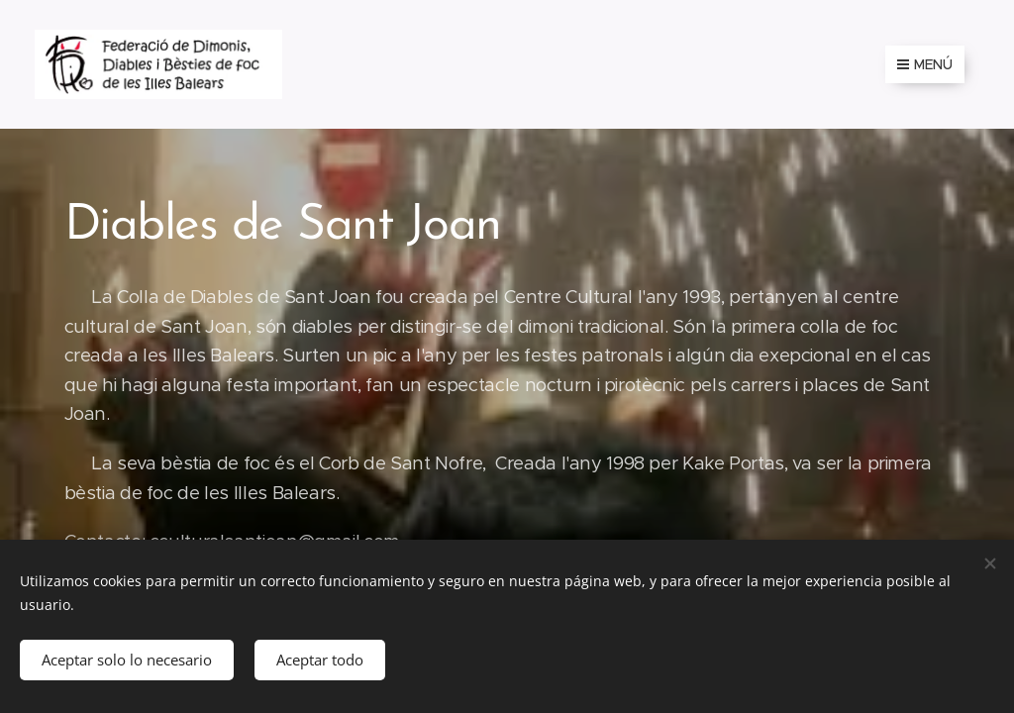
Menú (925, 64)
